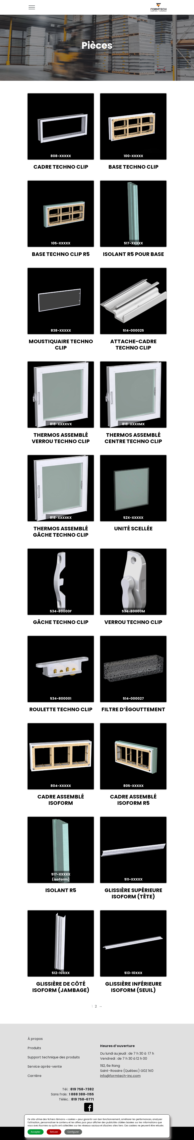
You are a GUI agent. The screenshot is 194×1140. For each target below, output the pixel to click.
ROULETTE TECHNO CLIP (60, 709)
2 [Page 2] (96, 1006)
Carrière (34, 1075)
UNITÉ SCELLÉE (133, 528)
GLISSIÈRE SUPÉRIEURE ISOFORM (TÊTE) (133, 893)
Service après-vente (45, 1066)
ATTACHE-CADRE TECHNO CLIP (133, 344)
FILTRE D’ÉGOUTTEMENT (133, 709)
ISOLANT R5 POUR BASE (133, 254)
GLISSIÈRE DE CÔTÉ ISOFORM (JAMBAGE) (60, 987)
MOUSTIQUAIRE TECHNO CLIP (61, 344)
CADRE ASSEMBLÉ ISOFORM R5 (133, 800)
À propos (35, 1038)
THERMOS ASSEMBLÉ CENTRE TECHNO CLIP (133, 438)
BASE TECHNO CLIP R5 (61, 254)
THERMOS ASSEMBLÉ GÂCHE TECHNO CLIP (60, 532)
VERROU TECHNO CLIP (133, 622)
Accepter (35, 1131)
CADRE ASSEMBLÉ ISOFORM (60, 800)
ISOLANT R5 (60, 890)
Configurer (73, 1131)
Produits (34, 1048)
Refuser (54, 1131)
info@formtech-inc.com (120, 1075)
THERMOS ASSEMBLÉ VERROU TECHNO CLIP (61, 438)
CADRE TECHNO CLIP (60, 167)
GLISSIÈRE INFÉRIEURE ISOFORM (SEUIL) (133, 987)
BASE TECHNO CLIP (133, 167)
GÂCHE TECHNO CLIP (60, 622)
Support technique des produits (54, 1057)
